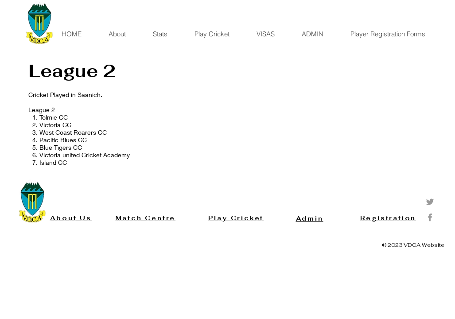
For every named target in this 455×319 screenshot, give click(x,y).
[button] (166, 34)
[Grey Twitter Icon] (430, 202)
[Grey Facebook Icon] (430, 217)
